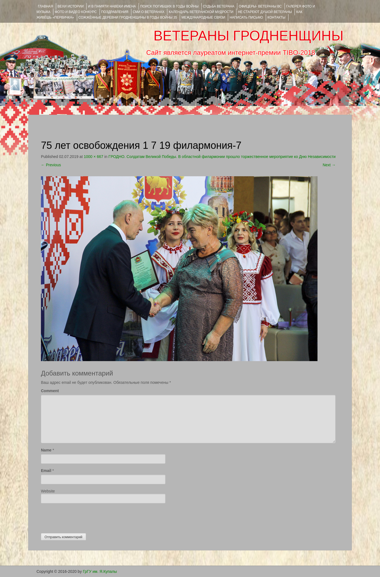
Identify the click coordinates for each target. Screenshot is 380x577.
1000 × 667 (93, 156)
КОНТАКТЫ (276, 17)
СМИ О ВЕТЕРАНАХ (148, 12)
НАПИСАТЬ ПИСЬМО (246, 17)
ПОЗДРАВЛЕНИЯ (114, 12)
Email (46, 470)
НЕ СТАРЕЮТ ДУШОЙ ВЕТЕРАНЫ (265, 12)
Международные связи (203, 17)
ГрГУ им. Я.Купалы (100, 571)
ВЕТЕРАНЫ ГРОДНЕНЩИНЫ (248, 36)
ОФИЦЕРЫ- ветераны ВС (260, 6)
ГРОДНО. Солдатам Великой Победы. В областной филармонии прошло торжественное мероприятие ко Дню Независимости (221, 156)
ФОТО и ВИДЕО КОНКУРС (76, 12)
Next (329, 165)
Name (46, 450)
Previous (51, 165)
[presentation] (83, 517)
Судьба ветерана (219, 6)
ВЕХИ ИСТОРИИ (71, 6)
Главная (45, 6)
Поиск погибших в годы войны (169, 6)
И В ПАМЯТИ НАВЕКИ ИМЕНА (112, 6)
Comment (50, 391)
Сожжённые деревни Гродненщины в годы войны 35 (128, 17)
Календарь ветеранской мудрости (201, 12)
